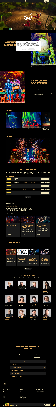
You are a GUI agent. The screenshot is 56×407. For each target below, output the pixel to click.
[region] (28, 46)
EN (51, 1)
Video (4, 396)
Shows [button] (3, 1)
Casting (21, 392)
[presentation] (11, 390)
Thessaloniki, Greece (16, 189)
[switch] (10, 29)
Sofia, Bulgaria (16, 182)
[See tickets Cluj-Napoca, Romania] (45, 179)
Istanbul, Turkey (16, 192)
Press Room (21, 396)
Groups (11, 1)
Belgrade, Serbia (17, 185)
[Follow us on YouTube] (50, 386)
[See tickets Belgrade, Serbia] (45, 186)
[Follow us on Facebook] (47, 386)
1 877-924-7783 (37, 357)
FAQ (4, 398)
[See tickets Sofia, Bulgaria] (45, 182)
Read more (9, 234)
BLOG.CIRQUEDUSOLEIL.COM (10, 203)
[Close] (40, 42)
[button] (49, 109)
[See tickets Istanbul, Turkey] (45, 193)
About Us (4, 391)
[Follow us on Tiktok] (46, 386)
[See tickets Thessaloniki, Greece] (45, 189)
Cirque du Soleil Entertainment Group (41, 391)
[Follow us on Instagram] (49, 386)
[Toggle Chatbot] (54, 405)
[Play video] (50, 120)
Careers (21, 391)
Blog (4, 397)
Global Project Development (40, 392)
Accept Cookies (31, 49)
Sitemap (4, 399)
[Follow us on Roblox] (52, 386)
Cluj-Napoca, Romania (16, 179)
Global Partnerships (23, 397)
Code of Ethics (22, 398)
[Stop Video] (55, 29)
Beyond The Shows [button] (16, 1)
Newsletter (5, 392)
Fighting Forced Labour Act (24, 399)
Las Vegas (7, 1)
